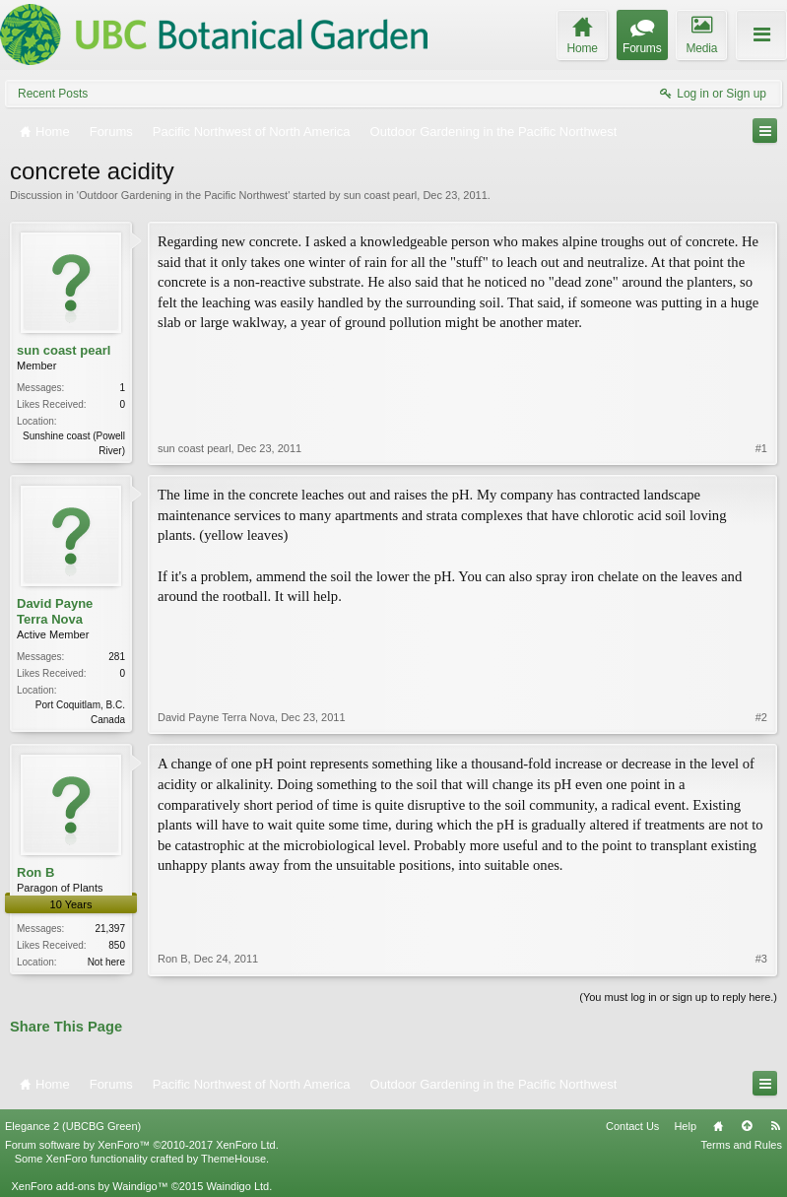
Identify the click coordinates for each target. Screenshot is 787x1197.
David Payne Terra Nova (55, 611)
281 (116, 656)
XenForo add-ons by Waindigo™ (89, 1186)
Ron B (35, 872)
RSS (775, 1126)
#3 (761, 958)
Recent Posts (53, 93)
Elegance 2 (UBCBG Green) (73, 1126)
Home (718, 1126)
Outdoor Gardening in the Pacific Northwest (183, 195)
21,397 (110, 928)
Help (685, 1126)
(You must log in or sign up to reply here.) (678, 997)
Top (747, 1126)
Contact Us (632, 1126)
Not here (106, 962)
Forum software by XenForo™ (142, 1145)
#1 (761, 448)
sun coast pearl (381, 195)
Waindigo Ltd (237, 1186)
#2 (761, 717)
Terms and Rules (741, 1145)
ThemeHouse (233, 1158)
